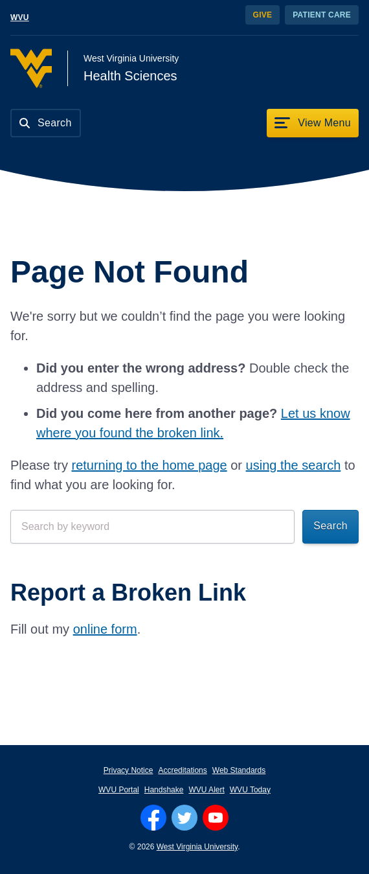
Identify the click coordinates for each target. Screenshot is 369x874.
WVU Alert (206, 789)
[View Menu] (313, 123)
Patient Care (322, 14)
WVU (19, 17)
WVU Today (250, 789)
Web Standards (239, 770)
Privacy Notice (128, 770)
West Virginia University (197, 846)
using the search (293, 465)
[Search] (45, 123)
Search (330, 525)
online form (105, 629)
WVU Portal (118, 789)
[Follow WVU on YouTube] (216, 818)
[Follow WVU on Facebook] (153, 818)
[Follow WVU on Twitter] (184, 818)
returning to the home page (149, 465)
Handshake (164, 789)
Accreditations (182, 770)
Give (263, 14)
